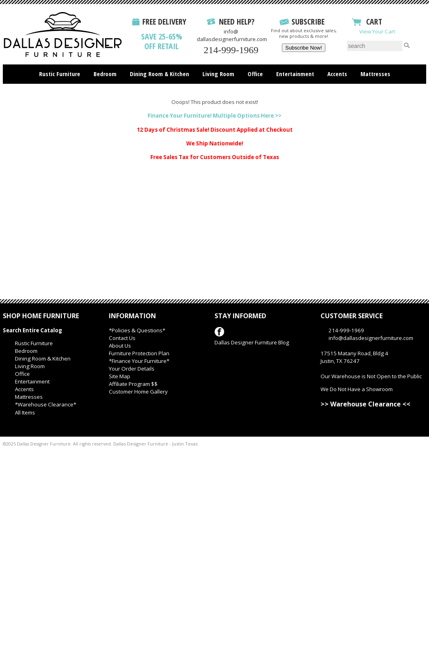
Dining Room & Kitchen (159, 74)
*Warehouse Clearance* (45, 404)
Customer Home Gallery (138, 391)
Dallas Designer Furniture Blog (251, 342)
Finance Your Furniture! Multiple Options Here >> (214, 115)
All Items (25, 412)
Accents (337, 74)
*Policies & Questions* (137, 330)
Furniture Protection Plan (139, 353)
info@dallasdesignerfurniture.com (232, 35)
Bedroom (105, 74)
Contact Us (122, 338)
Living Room (218, 74)
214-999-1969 (231, 50)
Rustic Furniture (59, 74)
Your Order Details (131, 368)
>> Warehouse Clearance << (365, 404)
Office (255, 74)
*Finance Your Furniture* (139, 361)
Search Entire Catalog (32, 330)
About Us (120, 345)
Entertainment (295, 74)
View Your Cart (377, 31)
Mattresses (375, 74)
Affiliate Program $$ (133, 383)
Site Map (119, 376)
